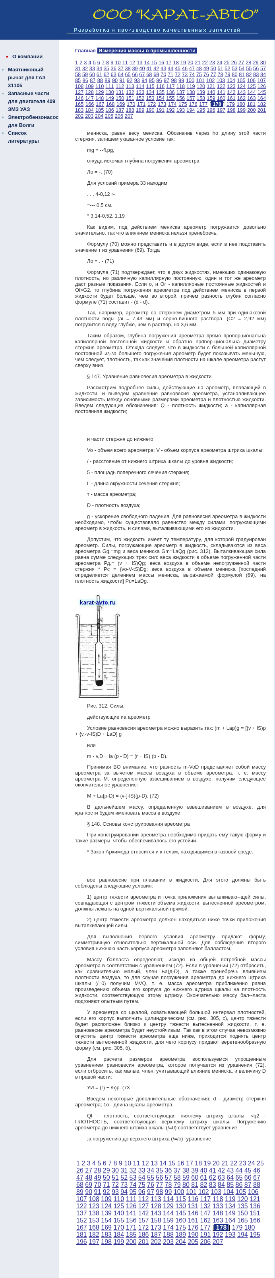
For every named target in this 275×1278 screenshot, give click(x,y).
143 (241, 92)
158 (201, 98)
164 (262, 98)
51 (220, 68)
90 (115, 80)
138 (190, 92)
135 (160, 92)
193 (180, 110)
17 (168, 62)
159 (211, 98)
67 (142, 74)
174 (172, 104)
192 (170, 110)
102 (210, 80)
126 (262, 86)
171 (141, 104)
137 (180, 92)
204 (99, 116)
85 (78, 80)
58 (78, 74)
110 (99, 86)
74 (192, 74)
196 (211, 110)
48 (199, 68)
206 (119, 116)
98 (174, 80)
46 (185, 68)
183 (79, 110)
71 (170, 74)
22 (205, 62)
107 (262, 80)
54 (241, 68)
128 (89, 92)
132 (130, 92)
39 (135, 68)
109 (89, 86)
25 (226, 62)
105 (241, 80)
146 (79, 98)
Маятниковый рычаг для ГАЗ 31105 (27, 77)
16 (161, 62)
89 (107, 80)
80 (234, 74)
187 (120, 110)
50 (213, 68)
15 (154, 62)
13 (139, 62)
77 (213, 74)
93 (137, 80)
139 (201, 92)
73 (185, 74)
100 (190, 80)
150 (120, 98)
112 (120, 86)
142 (231, 92)
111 (109, 86)
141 (221, 92)
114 (140, 86)
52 (227, 68)
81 (241, 74)
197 (221, 110)
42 (156, 68)
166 (89, 104)
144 (251, 92)
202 (79, 116)
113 (130, 86)
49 (206, 68)
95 (152, 80)
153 (150, 98)
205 (109, 116)
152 (140, 98)
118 (180, 86)
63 (113, 74)
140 (211, 92)
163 (251, 98)
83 (256, 74)
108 (79, 86)
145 (262, 92)
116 (160, 86)
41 (149, 68)
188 (130, 110)
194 (190, 110)
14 (146, 62)
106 (251, 80)
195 (201, 110)
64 (121, 74)
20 (190, 62)
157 (190, 98)
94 (144, 80)
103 (221, 80)
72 (177, 74)
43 (163, 68)
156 (180, 98)
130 (109, 92)
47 (192, 68)
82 (249, 74)
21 (197, 62)
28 (248, 62)
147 (89, 98)
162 (241, 98)
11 (125, 62)
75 (199, 74)
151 (130, 98)
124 (241, 86)
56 (256, 68)
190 (150, 110)
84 (263, 74)
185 (99, 110)
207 (129, 116)
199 (241, 110)
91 (122, 80)
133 (140, 92)
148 (99, 98)
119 (190, 86)
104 (231, 80)
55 (249, 68)
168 (110, 104)
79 (227, 74)
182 (262, 104)
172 (151, 104)
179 (231, 104)
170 (131, 104)
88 (100, 80)
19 (183, 62)
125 (251, 86)
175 (182, 104)
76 (206, 74)
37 (121, 68)
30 (263, 62)
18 (176, 62)
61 (99, 74)
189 (140, 110)
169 (120, 104)
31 (78, 68)
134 (150, 92)
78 (220, 74)
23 (212, 62)
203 (89, 116)
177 (203, 104)
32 (85, 68)
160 (221, 98)
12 (132, 62)
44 (170, 68)
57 (263, 68)
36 (113, 68)
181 (251, 104)
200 (251, 110)
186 (109, 110)
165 (79, 104)
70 (163, 74)
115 (150, 86)
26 (234, 62)
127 (79, 92)
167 (100, 104)
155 (170, 98)
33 (92, 68)
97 (166, 80)
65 (127, 74)
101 (200, 80)
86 (85, 80)
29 (255, 62)
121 (211, 86)
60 (92, 74)
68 (149, 74)
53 (234, 68)
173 (162, 104)
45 (177, 68)
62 (106, 74)
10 (117, 62)
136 (170, 92)
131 (120, 92)
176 (193, 104)
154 (160, 98)
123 (231, 86)
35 (106, 68)
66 (135, 74)
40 (142, 68)
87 (92, 80)
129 (99, 92)
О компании (27, 56)
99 (181, 80)
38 (127, 68)
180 (241, 104)
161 (231, 98)
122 (221, 86)
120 (201, 86)
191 (160, 110)
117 (170, 86)
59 (85, 74)
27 (241, 62)
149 (109, 98)
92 (129, 80)
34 (99, 68)
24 (219, 62)
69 (156, 74)
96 (159, 80)
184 (89, 110)
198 (231, 110)
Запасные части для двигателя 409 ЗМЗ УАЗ (31, 101)
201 (262, 110)
